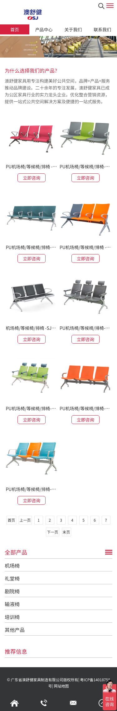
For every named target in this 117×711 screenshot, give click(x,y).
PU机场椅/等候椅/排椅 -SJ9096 (31, 166)
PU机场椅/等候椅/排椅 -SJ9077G (85, 247)
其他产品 (15, 629)
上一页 (25, 520)
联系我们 (102, 29)
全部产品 (16, 552)
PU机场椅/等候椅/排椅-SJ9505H (31, 408)
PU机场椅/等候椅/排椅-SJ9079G (31, 247)
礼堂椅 (12, 578)
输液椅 (12, 604)
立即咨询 (31, 178)
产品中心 (44, 29)
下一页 (52, 532)
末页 (66, 532)
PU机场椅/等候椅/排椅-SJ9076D (85, 166)
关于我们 (73, 29)
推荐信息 (16, 651)
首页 (14, 29)
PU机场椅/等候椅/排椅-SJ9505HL (85, 328)
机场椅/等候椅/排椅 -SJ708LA (31, 328)
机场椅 (12, 565)
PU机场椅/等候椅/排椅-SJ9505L (85, 408)
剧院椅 (12, 591)
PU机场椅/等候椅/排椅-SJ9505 (31, 489)
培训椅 (12, 617)
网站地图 (61, 685)
